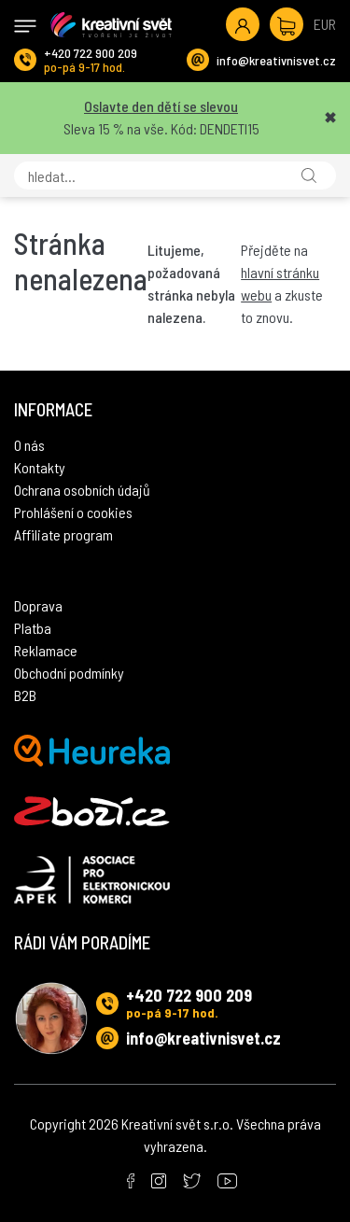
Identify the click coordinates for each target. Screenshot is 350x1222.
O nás (29, 445)
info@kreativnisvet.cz (276, 60)
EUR (325, 24)
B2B (25, 695)
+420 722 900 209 (90, 53)
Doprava (38, 605)
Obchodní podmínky (69, 672)
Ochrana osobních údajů (82, 490)
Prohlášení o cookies (73, 512)
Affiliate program (63, 534)
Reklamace (45, 650)
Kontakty (39, 467)
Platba (32, 628)
